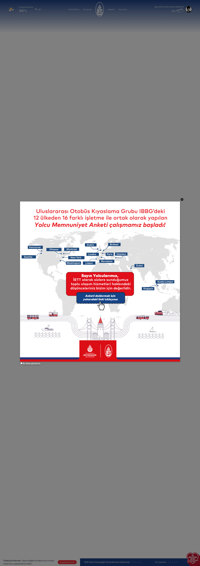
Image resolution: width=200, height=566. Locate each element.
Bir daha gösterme (32, 363)
